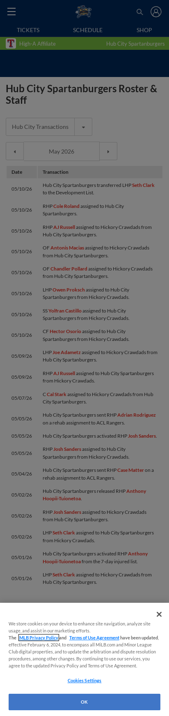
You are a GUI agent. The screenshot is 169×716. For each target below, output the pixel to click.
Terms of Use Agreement (94, 637)
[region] (84, 659)
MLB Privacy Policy (38, 637)
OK (84, 701)
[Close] (159, 614)
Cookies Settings (85, 680)
